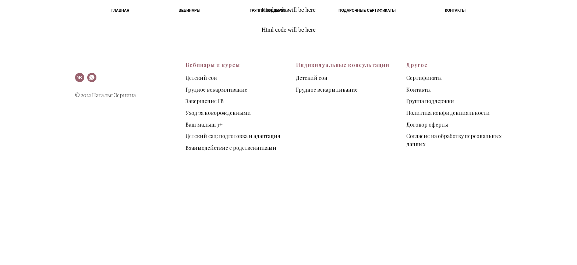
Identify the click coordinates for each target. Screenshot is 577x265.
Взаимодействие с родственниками (230, 147)
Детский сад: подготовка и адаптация (232, 135)
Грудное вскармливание (216, 89)
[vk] (79, 77)
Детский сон (201, 77)
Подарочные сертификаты (367, 10)
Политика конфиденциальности (448, 112)
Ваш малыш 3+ (204, 124)
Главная (120, 10)
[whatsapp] (91, 77)
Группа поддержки (269, 10)
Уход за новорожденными (218, 112)
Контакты (455, 10)
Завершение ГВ (204, 101)
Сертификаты (424, 77)
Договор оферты (427, 124)
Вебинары (189, 10)
